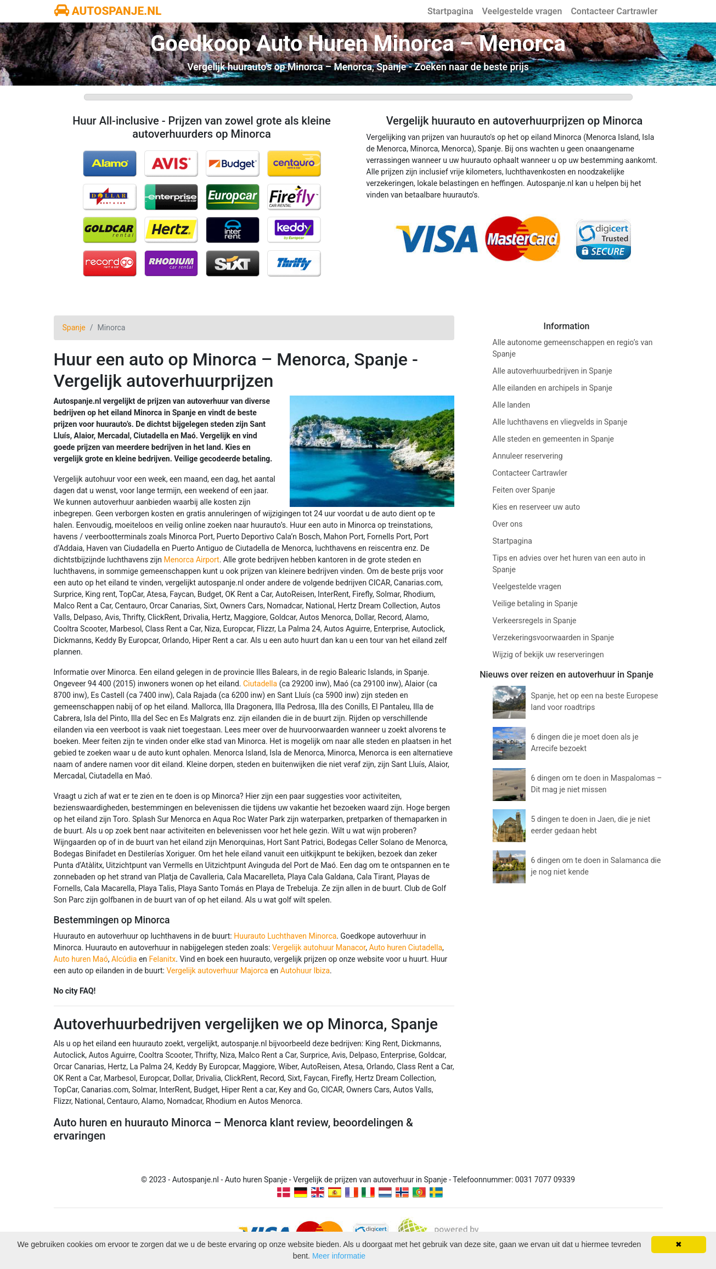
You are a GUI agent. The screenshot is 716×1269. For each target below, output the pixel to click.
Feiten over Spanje (524, 490)
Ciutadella (260, 683)
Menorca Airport (191, 559)
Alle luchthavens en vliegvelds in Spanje (560, 422)
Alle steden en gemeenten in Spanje (553, 439)
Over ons (508, 524)
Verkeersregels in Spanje (535, 620)
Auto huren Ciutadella (405, 947)
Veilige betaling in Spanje (535, 603)
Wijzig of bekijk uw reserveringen (548, 654)
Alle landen (512, 405)
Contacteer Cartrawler (614, 11)
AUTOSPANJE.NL (108, 11)
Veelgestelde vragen (522, 11)
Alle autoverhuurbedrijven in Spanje (552, 370)
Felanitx (162, 959)
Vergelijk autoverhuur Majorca (217, 970)
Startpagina (450, 11)
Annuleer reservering (528, 456)
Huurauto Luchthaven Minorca (285, 936)
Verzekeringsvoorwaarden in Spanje (553, 637)
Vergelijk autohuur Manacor (318, 947)
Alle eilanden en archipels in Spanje (553, 387)
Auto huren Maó (81, 959)
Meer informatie (338, 1255)
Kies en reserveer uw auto (536, 507)
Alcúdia (124, 959)
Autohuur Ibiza (305, 970)
